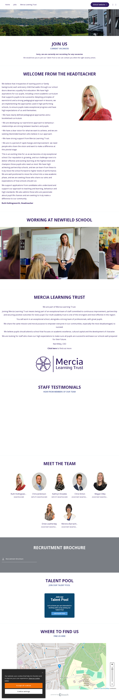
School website (100, 4)
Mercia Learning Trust (28, 4)
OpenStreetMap (104, 688)
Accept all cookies (23, 685)
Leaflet (96, 688)
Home (7, 4)
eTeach (59, 695)
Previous (5, 253)
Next (113, 253)
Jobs (15, 4)
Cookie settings (23, 691)
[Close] (42, 672)
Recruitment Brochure (14, 559)
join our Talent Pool (47, 58)
